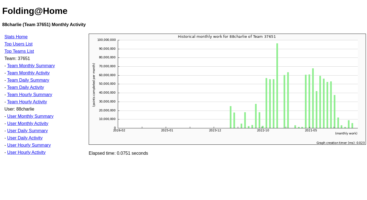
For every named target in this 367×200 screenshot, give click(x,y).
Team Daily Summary (28, 80)
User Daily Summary (27, 130)
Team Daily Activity (25, 87)
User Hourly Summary (29, 145)
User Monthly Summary (30, 116)
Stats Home (16, 36)
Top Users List (18, 44)
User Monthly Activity (27, 123)
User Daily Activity (25, 138)
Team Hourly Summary (29, 94)
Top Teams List (19, 51)
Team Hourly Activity (27, 101)
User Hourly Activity (26, 152)
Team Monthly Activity (28, 73)
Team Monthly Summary (31, 65)
